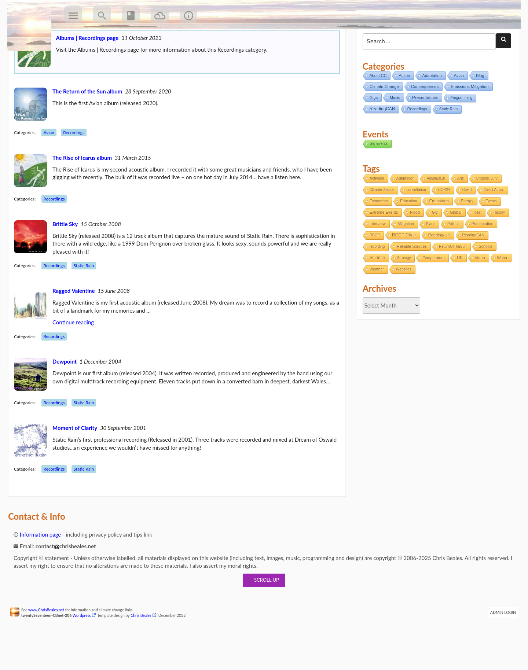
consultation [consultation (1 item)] (414, 219)
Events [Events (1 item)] (489, 230)
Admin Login (498, 642)
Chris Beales (145, 645)
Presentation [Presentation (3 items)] (481, 253)
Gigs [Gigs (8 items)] (372, 127)
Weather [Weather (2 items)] (397, 299)
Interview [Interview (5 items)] (376, 253)
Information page (42, 563)
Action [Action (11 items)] (402, 105)
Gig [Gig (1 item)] (433, 242)
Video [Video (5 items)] (478, 287)
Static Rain (88, 295)
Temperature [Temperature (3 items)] (432, 287)
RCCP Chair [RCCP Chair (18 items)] (402, 264)
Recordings (78, 162)
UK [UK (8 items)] (458, 287)
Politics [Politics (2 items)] (452, 253)
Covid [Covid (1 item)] (465, 219)
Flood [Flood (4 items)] (413, 241)
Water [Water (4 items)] (373, 298)
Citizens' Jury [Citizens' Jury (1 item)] (485, 208)
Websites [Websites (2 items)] (424, 299)
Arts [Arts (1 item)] (459, 208)
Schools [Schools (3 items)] (484, 275)
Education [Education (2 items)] (407, 230)
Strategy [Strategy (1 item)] (402, 287)
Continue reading (78, 351)
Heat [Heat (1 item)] (476, 242)
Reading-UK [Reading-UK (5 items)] (437, 264)
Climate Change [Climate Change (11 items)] (382, 116)
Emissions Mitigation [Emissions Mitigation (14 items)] (468, 116)
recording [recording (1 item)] (375, 276)
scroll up (264, 609)
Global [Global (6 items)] (454, 241)
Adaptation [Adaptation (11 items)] (430, 105)
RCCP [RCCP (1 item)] (373, 264)
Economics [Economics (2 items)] (377, 230)
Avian (53, 162)
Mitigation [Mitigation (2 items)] (404, 253)
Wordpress (86, 645)
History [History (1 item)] (497, 242)
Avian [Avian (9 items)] (457, 105)
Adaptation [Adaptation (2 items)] (404, 208)
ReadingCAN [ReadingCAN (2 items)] (472, 264)
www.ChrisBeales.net (51, 639)
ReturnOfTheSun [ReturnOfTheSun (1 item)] (451, 276)
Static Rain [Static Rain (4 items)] (447, 138)
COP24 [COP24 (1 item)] (443, 219)
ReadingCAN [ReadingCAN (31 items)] (380, 138)
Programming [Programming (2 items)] (460, 127)
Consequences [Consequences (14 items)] (423, 116)
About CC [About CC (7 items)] (376, 105)
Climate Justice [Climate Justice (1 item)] (380, 219)
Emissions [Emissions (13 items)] (437, 230)
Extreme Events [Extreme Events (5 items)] (382, 241)
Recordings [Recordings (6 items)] (415, 138)
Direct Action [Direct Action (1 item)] (492, 219)
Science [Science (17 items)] (375, 287)
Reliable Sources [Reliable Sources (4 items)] (410, 275)
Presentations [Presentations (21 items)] (424, 126)
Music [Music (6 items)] (393, 127)
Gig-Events (377, 173)
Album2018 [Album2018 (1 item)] (434, 208)
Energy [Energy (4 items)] (465, 230)
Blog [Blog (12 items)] (478, 105)
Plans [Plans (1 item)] (429, 253)
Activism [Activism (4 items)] (375, 207)
